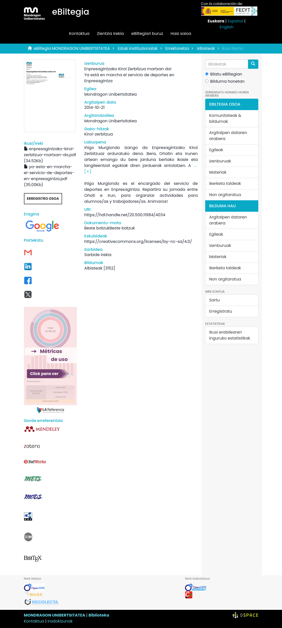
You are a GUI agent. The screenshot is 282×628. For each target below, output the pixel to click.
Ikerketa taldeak (225, 183)
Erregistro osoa (43, 198)
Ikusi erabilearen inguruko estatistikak (229, 335)
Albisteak (206, 48)
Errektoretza (177, 48)
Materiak (217, 172)
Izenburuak (220, 161)
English (227, 27)
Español (235, 21)
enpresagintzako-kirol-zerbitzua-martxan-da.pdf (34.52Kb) (50, 155)
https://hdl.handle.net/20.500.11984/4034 (124, 215)
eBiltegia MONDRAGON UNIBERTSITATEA (72, 48)
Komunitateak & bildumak (225, 118)
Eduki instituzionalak (138, 48)
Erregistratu (220, 311)
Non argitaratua (225, 195)
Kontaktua (79, 33)
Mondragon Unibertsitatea (110, 94)
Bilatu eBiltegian (223, 74)
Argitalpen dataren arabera (228, 135)
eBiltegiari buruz (147, 33)
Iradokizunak (60, 621)
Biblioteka (99, 615)
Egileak (216, 150)
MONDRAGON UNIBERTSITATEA (54, 615)
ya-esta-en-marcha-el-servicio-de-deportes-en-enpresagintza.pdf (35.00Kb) (49, 176)
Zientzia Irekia (110, 33)
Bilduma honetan (225, 81)
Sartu (214, 300)
